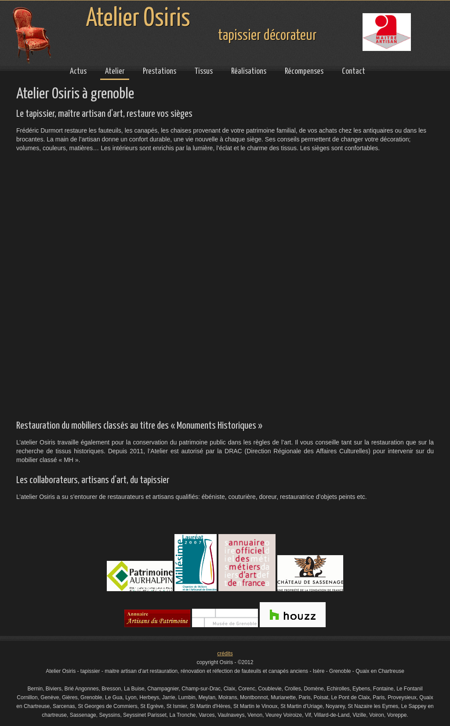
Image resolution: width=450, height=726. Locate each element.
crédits (224, 653)
